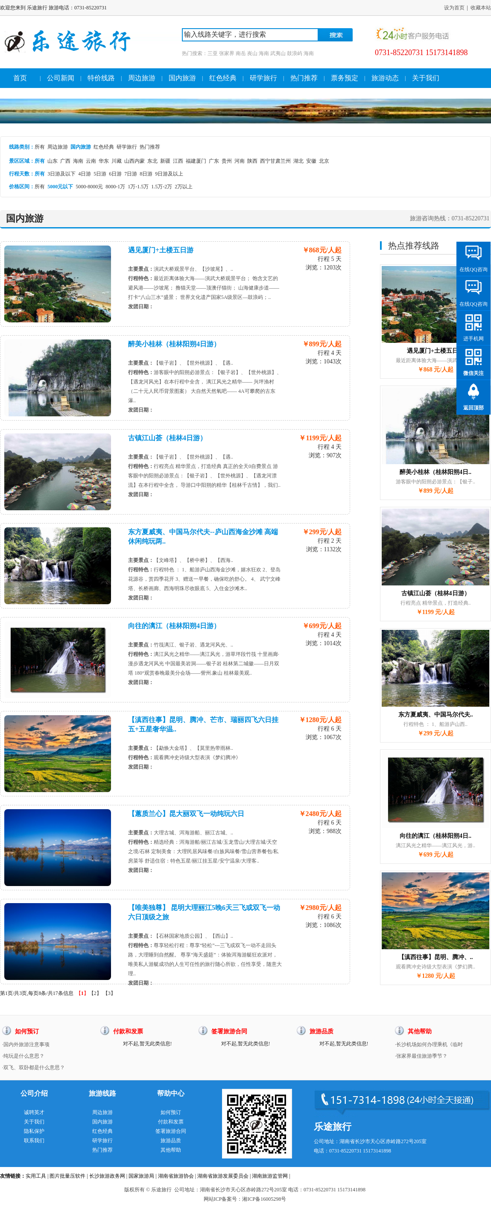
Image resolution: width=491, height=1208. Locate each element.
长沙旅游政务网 (107, 1176)
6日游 (115, 174)
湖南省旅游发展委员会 (222, 1176)
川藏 (116, 161)
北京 (324, 161)
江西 (178, 161)
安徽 (311, 161)
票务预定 (344, 78)
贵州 (227, 161)
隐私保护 (34, 1131)
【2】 (95, 993)
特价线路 (101, 78)
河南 (239, 161)
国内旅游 (182, 78)
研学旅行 (263, 78)
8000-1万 (115, 187)
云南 (91, 161)
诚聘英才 (34, 1112)
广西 (65, 161)
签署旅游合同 (170, 1131)
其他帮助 (171, 1150)
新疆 (165, 161)
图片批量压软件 (67, 1176)
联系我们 (34, 1141)
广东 (214, 161)
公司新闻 (60, 78)
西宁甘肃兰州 (275, 161)
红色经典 (223, 78)
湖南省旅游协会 (176, 1176)
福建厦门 (196, 161)
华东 (104, 161)
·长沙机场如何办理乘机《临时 (429, 1044)
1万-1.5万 (138, 187)
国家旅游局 (141, 1176)
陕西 (252, 161)
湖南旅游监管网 (270, 1176)
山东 (52, 161)
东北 (152, 161)
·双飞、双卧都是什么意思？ (33, 1068)
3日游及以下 (61, 174)
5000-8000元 (89, 187)
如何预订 (171, 1112)
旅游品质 (171, 1141)
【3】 (109, 993)
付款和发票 (171, 1122)
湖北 (298, 161)
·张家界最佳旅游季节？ (421, 1056)
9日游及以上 (169, 174)
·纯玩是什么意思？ (23, 1056)
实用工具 (36, 1176)
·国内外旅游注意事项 (26, 1044)
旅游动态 (385, 78)
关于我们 (425, 78)
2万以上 (184, 187)
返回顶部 (473, 408)
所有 (40, 147)
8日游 (146, 174)
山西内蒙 (134, 161)
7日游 (130, 174)
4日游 (84, 174)
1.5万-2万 (161, 187)
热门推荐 (304, 78)
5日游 (100, 174)
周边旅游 (141, 78)
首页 (20, 78)
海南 (78, 161)
